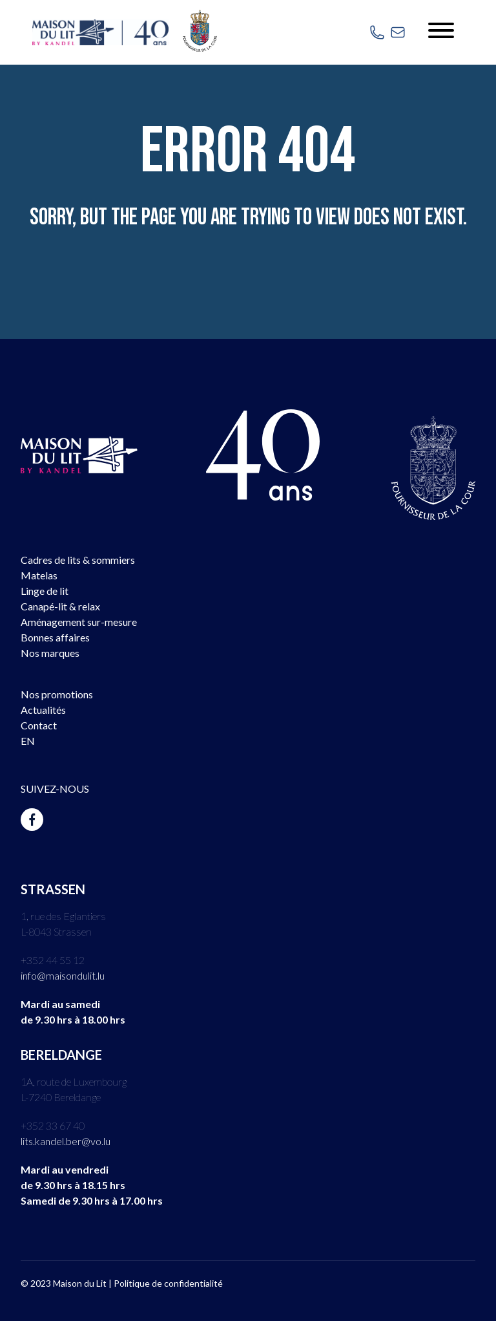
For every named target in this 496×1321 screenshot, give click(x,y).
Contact (39, 725)
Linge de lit (44, 591)
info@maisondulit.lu (63, 975)
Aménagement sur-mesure (79, 622)
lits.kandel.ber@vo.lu (65, 1141)
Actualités (43, 709)
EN (28, 741)
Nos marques (50, 653)
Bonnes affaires (55, 637)
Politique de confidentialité (168, 1283)
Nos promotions (57, 694)
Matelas (39, 575)
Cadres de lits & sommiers (78, 559)
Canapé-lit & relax (60, 606)
